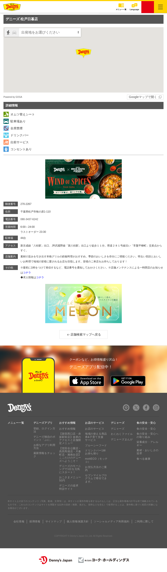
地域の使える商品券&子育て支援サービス (96, 437)
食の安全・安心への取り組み (148, 435)
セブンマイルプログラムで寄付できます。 (96, 478)
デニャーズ (118, 428)
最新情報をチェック (44, 455)
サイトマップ (53, 521)
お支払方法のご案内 (96, 469)
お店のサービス (94, 428)
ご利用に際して (144, 521)
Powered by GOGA (12, 97)
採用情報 (34, 521)
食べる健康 (143, 458)
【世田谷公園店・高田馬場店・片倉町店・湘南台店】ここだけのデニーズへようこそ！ (70, 454)
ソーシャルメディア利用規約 (111, 521)
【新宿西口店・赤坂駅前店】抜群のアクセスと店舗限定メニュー (70, 438)
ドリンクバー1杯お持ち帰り (95, 452)
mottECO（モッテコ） (96, 460)
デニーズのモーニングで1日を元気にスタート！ (70, 469)
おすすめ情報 (67, 428)
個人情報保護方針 (78, 521)
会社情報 (18, 521)
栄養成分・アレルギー (148, 443)
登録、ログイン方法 (44, 430)
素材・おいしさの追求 (148, 452)
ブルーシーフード (96, 445)
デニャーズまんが (122, 439)
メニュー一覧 (16, 422)
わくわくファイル (122, 433)
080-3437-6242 (29, 219)
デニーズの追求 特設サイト (68, 487)
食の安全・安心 (146, 428)
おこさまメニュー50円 (70, 479)
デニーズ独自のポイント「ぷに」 (44, 438)
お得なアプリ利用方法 (44, 447)
